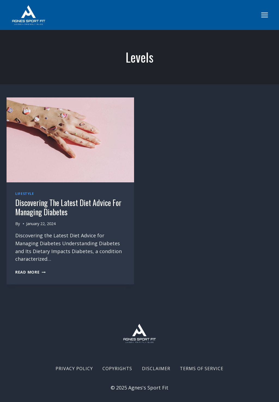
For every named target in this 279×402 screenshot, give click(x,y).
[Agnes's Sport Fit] (28, 15)
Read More (30, 272)
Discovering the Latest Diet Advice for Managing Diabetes (68, 207)
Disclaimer (156, 369)
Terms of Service (201, 369)
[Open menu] (264, 14)
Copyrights (117, 369)
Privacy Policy (74, 369)
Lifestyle (24, 193)
